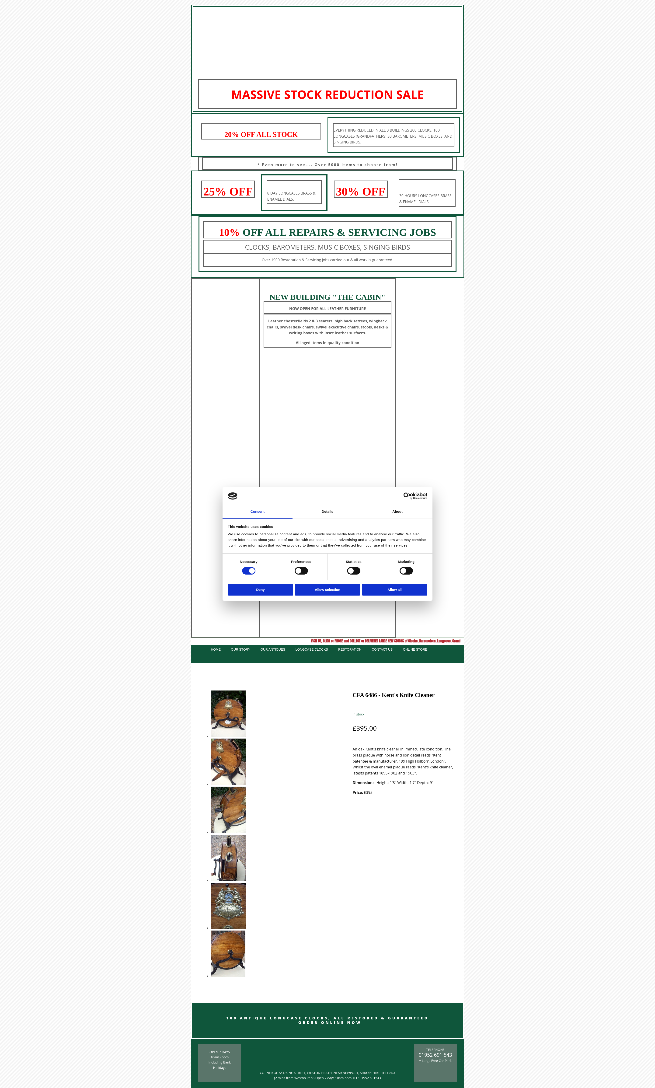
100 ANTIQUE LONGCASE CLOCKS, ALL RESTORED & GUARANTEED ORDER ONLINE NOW (327, 1020)
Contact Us (382, 649)
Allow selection (327, 590)
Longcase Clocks (312, 649)
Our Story (240, 649)
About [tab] (397, 511)
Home (216, 649)
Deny (260, 590)
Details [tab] (327, 511)
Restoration (350, 649)
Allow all (394, 590)
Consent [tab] (258, 511)
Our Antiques (273, 649)
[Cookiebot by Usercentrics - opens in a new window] (407, 495)
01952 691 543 (435, 1055)
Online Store (415, 649)
